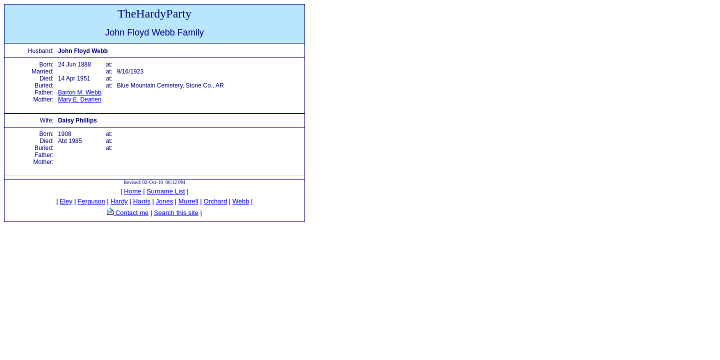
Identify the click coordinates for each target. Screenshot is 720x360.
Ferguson (91, 201)
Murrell (188, 201)
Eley (66, 201)
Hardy (119, 201)
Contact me (131, 212)
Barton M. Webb (79, 92)
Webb (241, 201)
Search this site (176, 212)
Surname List (165, 191)
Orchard (215, 201)
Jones (165, 201)
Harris (141, 201)
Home (133, 191)
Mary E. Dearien (80, 99)
